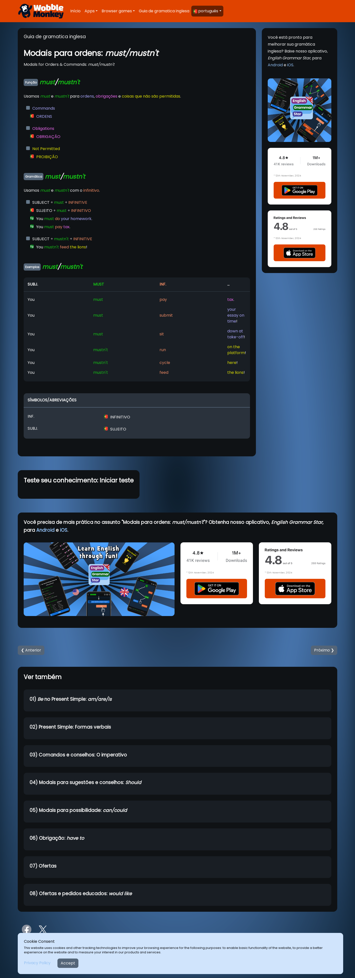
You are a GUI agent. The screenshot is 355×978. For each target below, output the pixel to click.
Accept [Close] (68, 963)
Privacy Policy (37, 963)
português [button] (205, 11)
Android (275, 65)
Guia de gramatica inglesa (164, 11)
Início (75, 11)
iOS (290, 65)
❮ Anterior (31, 650)
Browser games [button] (117, 11)
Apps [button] (90, 11)
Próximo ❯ (324, 650)
